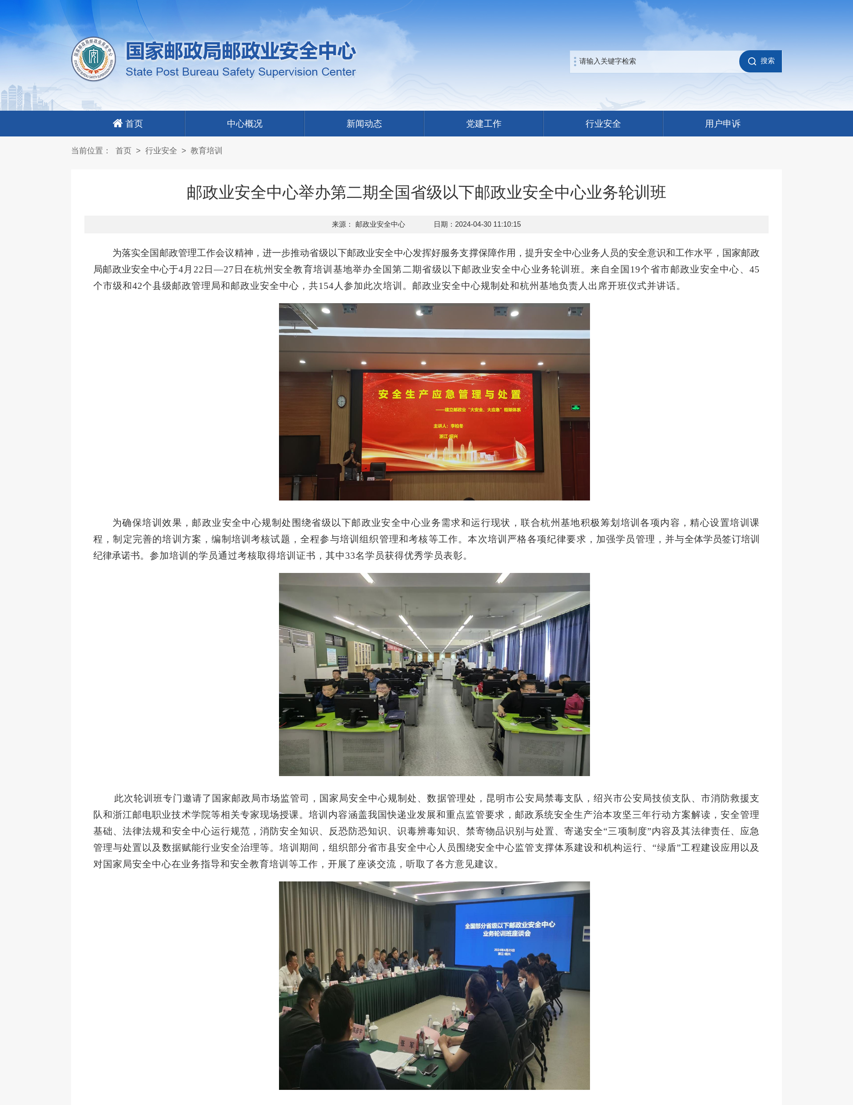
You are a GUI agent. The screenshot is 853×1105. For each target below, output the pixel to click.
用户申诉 (723, 123)
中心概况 (245, 123)
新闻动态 (364, 123)
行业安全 (603, 123)
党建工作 (484, 123)
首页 (124, 150)
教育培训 (207, 150)
